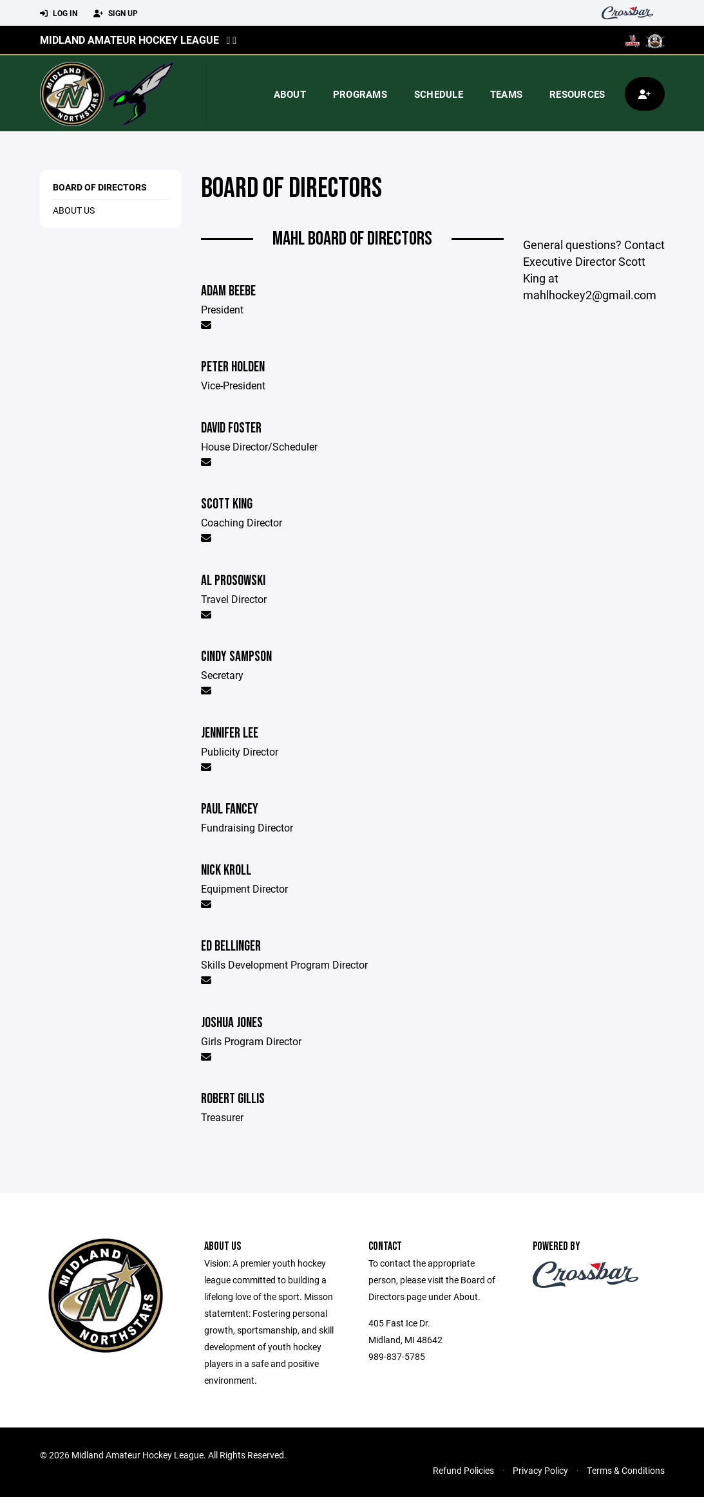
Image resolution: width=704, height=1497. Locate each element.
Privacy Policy (540, 1470)
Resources (577, 94)
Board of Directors (100, 187)
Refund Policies (463, 1470)
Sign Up (115, 13)
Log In (58, 13)
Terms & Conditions (626, 1470)
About (290, 94)
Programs (360, 94)
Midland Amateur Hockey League (129, 39)
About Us (74, 210)
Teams (506, 94)
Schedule (438, 94)
